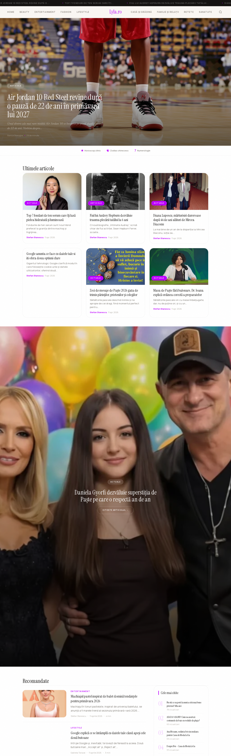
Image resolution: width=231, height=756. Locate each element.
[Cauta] (220, 12)
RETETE (189, 12)
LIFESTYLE (83, 12)
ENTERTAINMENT (45, 12)
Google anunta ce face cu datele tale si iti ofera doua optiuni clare (50, 256)
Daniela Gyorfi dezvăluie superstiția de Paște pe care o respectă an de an (115, 495)
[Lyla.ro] (115, 12)
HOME (11, 12)
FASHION (66, 12)
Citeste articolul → (115, 510)
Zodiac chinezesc (118, 150)
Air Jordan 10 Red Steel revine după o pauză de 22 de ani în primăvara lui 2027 (54, 106)
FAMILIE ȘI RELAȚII (168, 12)
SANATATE (205, 12)
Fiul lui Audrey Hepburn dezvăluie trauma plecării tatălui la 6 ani (111, 218)
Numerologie (142, 150)
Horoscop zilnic (91, 150)
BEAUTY (25, 12)
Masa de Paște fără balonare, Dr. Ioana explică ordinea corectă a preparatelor (178, 293)
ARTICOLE (15, 86)
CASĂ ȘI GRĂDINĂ (141, 12)
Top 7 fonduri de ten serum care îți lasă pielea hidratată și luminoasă (51, 218)
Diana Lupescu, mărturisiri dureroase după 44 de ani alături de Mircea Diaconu (177, 220)
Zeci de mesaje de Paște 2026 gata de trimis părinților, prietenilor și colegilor (114, 293)
